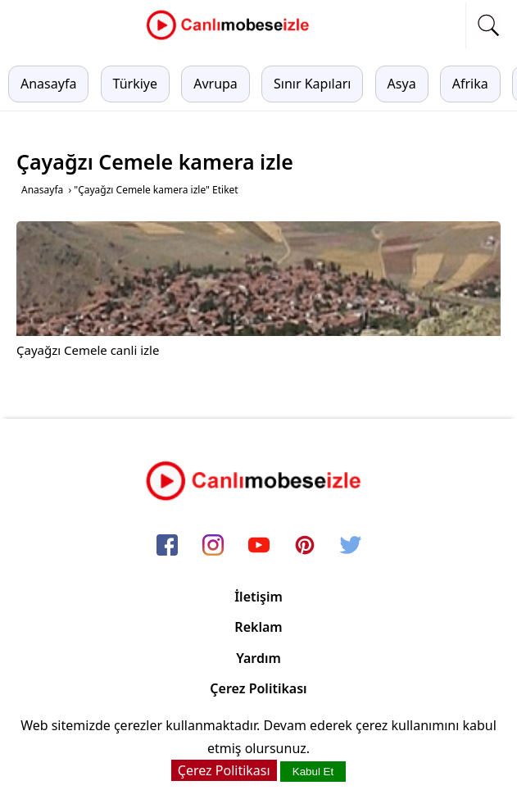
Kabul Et (313, 771)
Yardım (258, 658)
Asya (402, 84)
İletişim (258, 597)
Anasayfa (48, 84)
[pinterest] (304, 546)
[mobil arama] (488, 25)
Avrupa (215, 84)
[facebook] (167, 546)
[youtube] (259, 546)
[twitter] (350, 546)
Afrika (470, 84)
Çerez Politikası (258, 688)
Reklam (258, 627)
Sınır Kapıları (312, 84)
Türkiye (135, 84)
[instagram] (213, 546)
